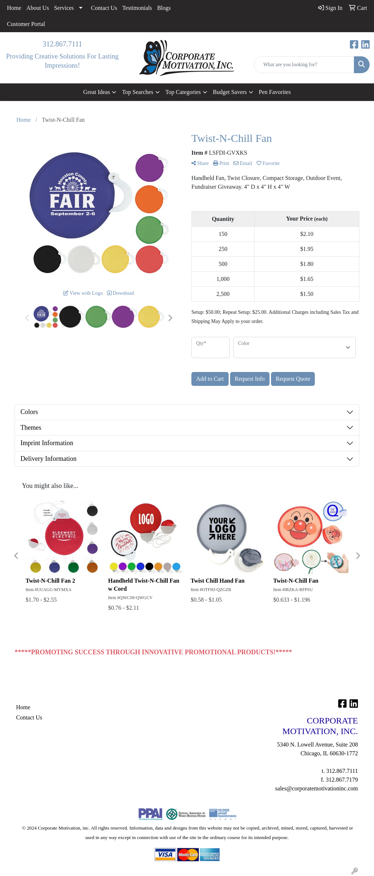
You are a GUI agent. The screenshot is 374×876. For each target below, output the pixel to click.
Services (64, 8)
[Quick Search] (304, 64)
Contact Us (104, 8)
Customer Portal (26, 24)
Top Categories (183, 92)
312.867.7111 (62, 44)
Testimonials (137, 8)
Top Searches (137, 92)
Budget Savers (230, 92)
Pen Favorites (275, 92)
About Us (37, 8)
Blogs (164, 8)
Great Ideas (96, 92)
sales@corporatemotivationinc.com (316, 788)
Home (14, 8)
